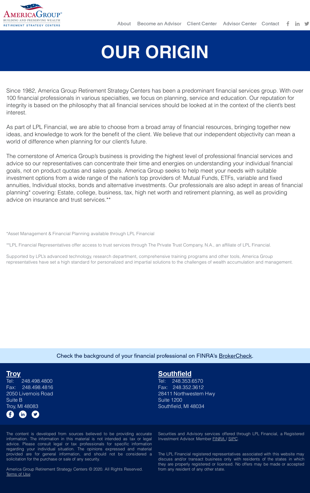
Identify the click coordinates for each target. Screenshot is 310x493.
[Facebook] (288, 24)
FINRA (219, 438)
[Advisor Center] (240, 23)
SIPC (233, 438)
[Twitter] (307, 24)
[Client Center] (202, 23)
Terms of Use (18, 474)
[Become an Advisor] (159, 23)
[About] (124, 23)
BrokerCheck (235, 355)
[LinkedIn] (297, 24)
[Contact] (270, 23)
